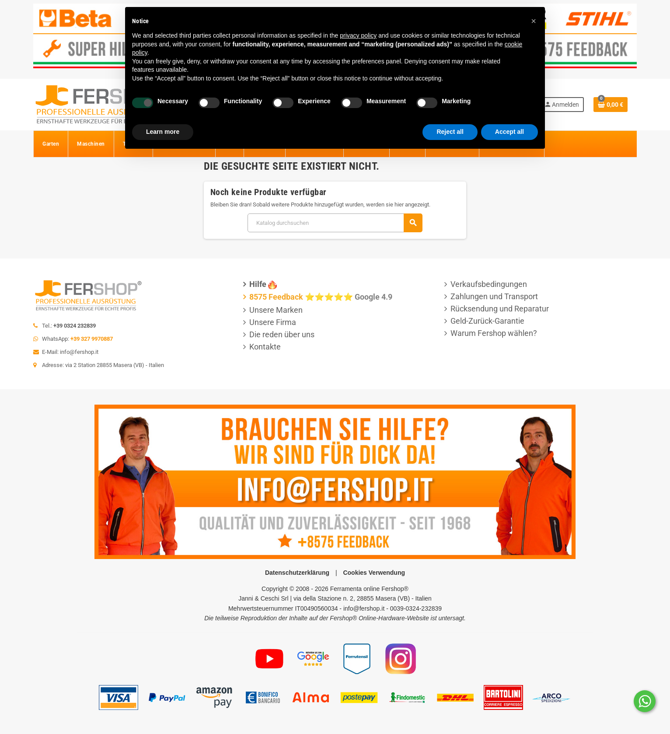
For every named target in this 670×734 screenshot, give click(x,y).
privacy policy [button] (358, 35)
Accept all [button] (509, 131)
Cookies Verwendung (374, 572)
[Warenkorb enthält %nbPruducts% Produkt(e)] (610, 104)
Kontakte (265, 346)
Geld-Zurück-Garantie (487, 320)
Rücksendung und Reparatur (499, 308)
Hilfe (257, 284)
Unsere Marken (276, 310)
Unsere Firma (272, 322)
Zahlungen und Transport (494, 296)
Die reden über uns (281, 334)
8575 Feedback (276, 296)
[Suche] (335, 222)
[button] (534, 21)
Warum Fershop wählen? (493, 333)
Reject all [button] (449, 131)
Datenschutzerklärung (297, 572)
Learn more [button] (162, 131)
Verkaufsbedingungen (488, 284)
